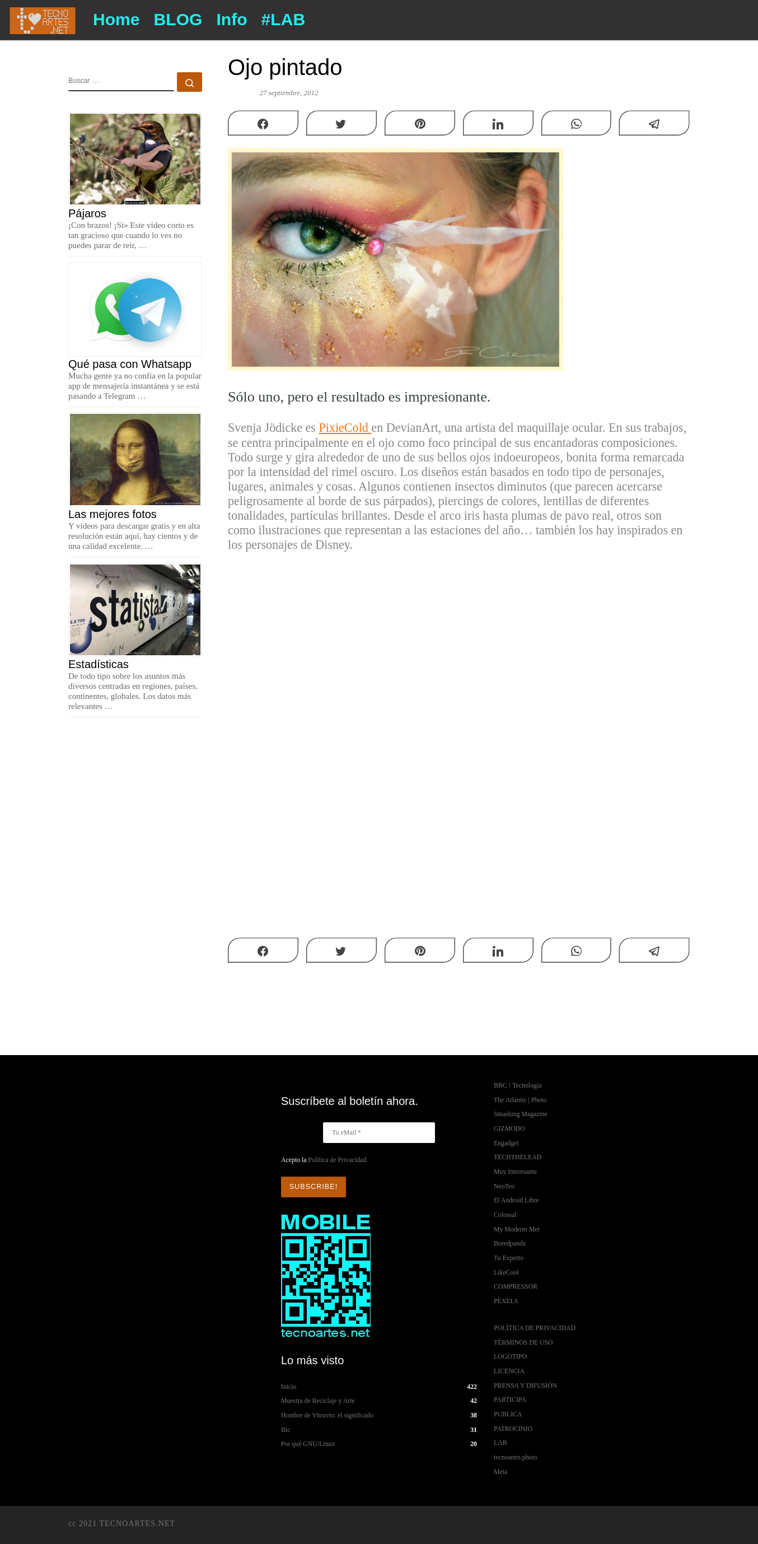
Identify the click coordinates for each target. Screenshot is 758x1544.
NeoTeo (504, 1186)
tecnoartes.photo (515, 1457)
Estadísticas (98, 664)
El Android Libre (516, 1200)
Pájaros (87, 213)
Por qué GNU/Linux (308, 1443)
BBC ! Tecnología (517, 1085)
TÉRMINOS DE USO (523, 1342)
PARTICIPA (510, 1399)
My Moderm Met (517, 1229)
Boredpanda (510, 1243)
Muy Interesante (515, 1172)
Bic (285, 1429)
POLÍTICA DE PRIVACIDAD (534, 1328)
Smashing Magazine (521, 1114)
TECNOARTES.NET (137, 1523)
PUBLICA (508, 1414)
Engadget (506, 1143)
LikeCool (506, 1272)
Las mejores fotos (112, 514)
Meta (500, 1472)
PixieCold (345, 428)
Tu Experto (508, 1258)
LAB (500, 1443)
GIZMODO (509, 1128)
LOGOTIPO (510, 1356)
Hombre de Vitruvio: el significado (327, 1415)
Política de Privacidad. (337, 1160)
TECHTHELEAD (517, 1157)
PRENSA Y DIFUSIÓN (525, 1385)
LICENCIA (509, 1371)
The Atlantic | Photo (520, 1100)
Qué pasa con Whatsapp (129, 364)
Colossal (505, 1215)
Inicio (289, 1386)
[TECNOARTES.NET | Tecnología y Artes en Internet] (42, 19)
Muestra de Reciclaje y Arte (318, 1400)
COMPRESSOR (515, 1286)
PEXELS (506, 1301)
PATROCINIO (513, 1429)
